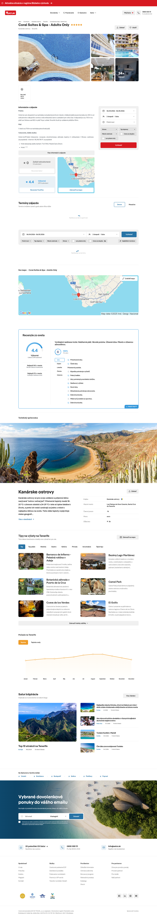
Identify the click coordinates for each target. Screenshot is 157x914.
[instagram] (130, 896)
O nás (20, 867)
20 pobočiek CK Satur (36, 846)
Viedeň (22, 776)
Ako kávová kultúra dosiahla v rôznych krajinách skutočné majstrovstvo (116, 719)
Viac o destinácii (26, 519)
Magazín (21, 878)
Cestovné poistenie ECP (57, 867)
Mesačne (132, 205)
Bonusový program (87, 874)
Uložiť (133, 28)
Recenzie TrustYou (37, 190)
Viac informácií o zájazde (56, 153)
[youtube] (136, 896)
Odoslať (76, 816)
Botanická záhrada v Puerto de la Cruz (57, 581)
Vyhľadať (118, 145)
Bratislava (39, 776)
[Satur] (11, 13)
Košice (72, 776)
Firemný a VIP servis (56, 878)
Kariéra (20, 874)
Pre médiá (115, 874)
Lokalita (59, 367)
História (43, 547)
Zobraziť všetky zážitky (78, 623)
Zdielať (120, 28)
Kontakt (21, 881)
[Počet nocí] (119, 122)
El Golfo (113, 602)
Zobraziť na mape (127, 537)
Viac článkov (130, 696)
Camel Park (115, 581)
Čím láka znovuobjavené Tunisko (110, 746)
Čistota (59, 371)
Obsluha (59, 375)
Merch (83, 884)
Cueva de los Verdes (57, 602)
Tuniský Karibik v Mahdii (106, 733)
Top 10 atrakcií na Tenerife (33, 746)
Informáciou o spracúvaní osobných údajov (32, 824)
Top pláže (31, 547)
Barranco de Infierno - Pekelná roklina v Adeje (58, 557)
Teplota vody (36, 642)
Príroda (74, 547)
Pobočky (21, 871)
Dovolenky (55, 13)
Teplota (23, 642)
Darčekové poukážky (56, 871)
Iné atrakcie (87, 547)
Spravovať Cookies (133, 911)
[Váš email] (33, 816)
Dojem (59, 364)
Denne (119, 205)
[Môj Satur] (128, 12)
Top (22, 547)
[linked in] (125, 896)
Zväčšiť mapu (129, 279)
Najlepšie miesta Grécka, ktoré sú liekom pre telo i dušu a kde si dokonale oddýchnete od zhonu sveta (117, 706)
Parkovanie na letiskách (57, 874)
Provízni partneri (117, 871)
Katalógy (84, 881)
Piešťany (87, 776)
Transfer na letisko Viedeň (58, 881)
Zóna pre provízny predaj (120, 867)
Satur (93, 13)
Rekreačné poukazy (87, 878)
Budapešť (56, 776)
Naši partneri (116, 878)
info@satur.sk (114, 846)
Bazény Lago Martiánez (121, 555)
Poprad (104, 776)
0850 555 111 (72, 846)
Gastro (53, 547)
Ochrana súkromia (87, 871)
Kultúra (64, 547)
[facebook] (119, 896)
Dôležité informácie (87, 867)
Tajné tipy (99, 547)
